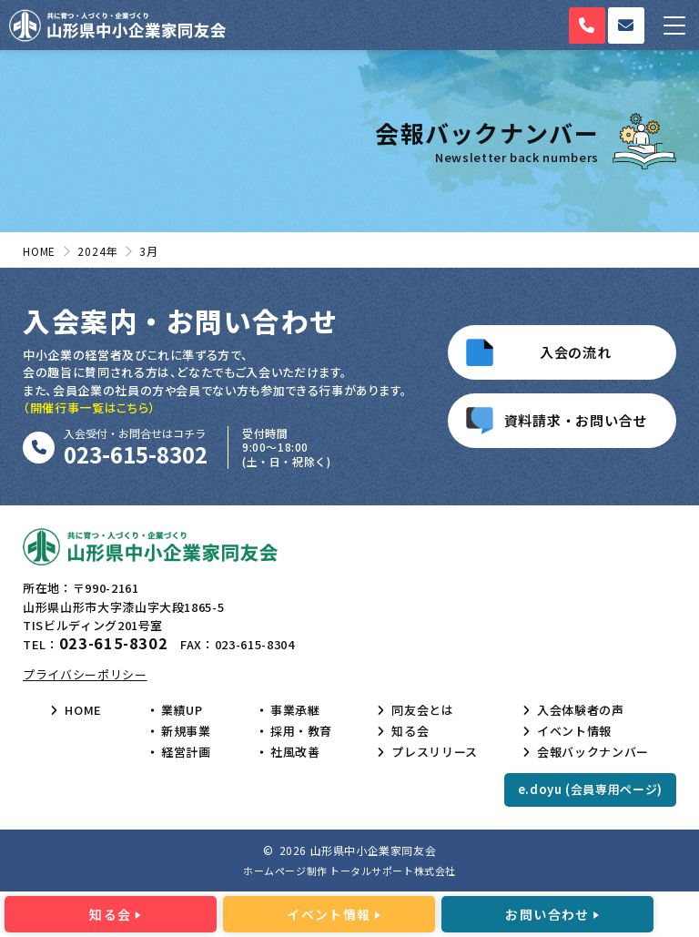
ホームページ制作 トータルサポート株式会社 (349, 870)
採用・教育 (301, 731)
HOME (83, 710)
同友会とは (422, 710)
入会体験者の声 (580, 710)
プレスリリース (434, 752)
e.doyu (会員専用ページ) (590, 789)
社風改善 (295, 752)
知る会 (410, 731)
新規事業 (186, 731)
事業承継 (295, 710)
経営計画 (186, 752)
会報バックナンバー (593, 752)
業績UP (182, 710)
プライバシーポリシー (85, 674)
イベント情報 (574, 731)
